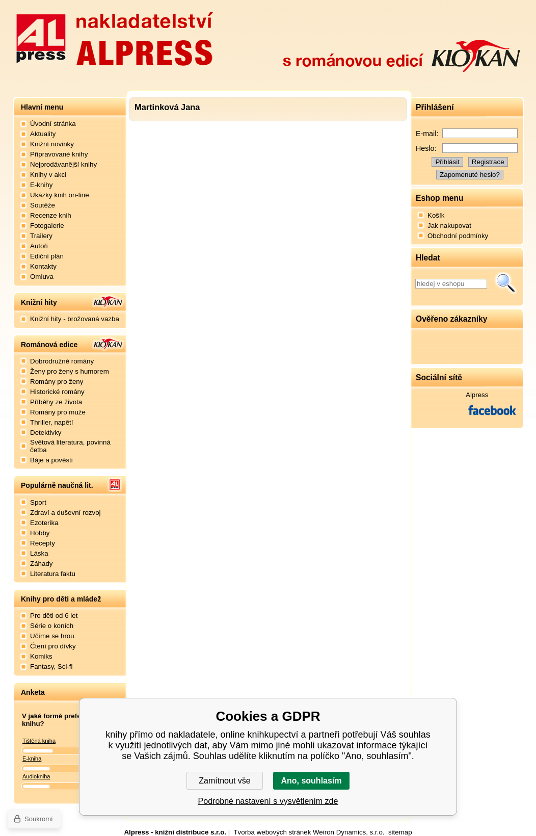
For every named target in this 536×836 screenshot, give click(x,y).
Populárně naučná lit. (57, 485)
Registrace (488, 162)
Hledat (506, 283)
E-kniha (31, 758)
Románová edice (49, 345)
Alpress (477, 395)
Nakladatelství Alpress (114, 37)
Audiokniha (36, 776)
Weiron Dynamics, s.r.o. (348, 832)
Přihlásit (447, 162)
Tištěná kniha (39, 741)
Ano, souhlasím (311, 780)
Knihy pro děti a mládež (61, 599)
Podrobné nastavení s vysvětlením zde (268, 801)
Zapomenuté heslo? (470, 174)
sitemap (400, 832)
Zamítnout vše (224, 780)
